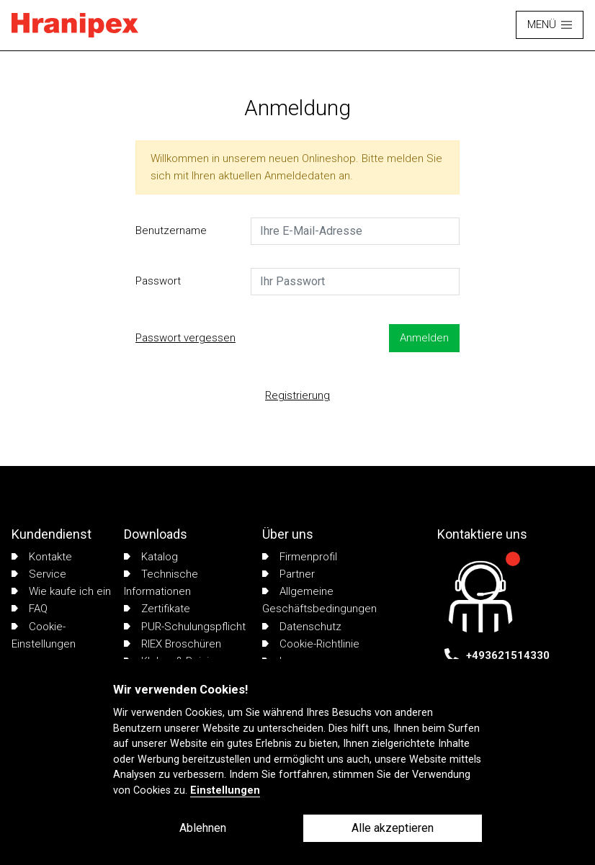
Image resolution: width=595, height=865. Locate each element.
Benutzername (171, 230)
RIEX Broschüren (172, 643)
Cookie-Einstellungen (44, 635)
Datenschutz (301, 626)
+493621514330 (508, 655)
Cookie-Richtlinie (310, 643)
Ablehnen (202, 828)
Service (39, 574)
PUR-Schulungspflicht (185, 626)
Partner (288, 574)
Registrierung (297, 395)
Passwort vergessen (185, 337)
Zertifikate (157, 608)
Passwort (158, 280)
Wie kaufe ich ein (61, 591)
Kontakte (42, 556)
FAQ (30, 608)
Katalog (151, 556)
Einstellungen (225, 790)
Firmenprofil (299, 556)
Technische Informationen (161, 583)
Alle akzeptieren (393, 828)
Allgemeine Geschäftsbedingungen (319, 600)
